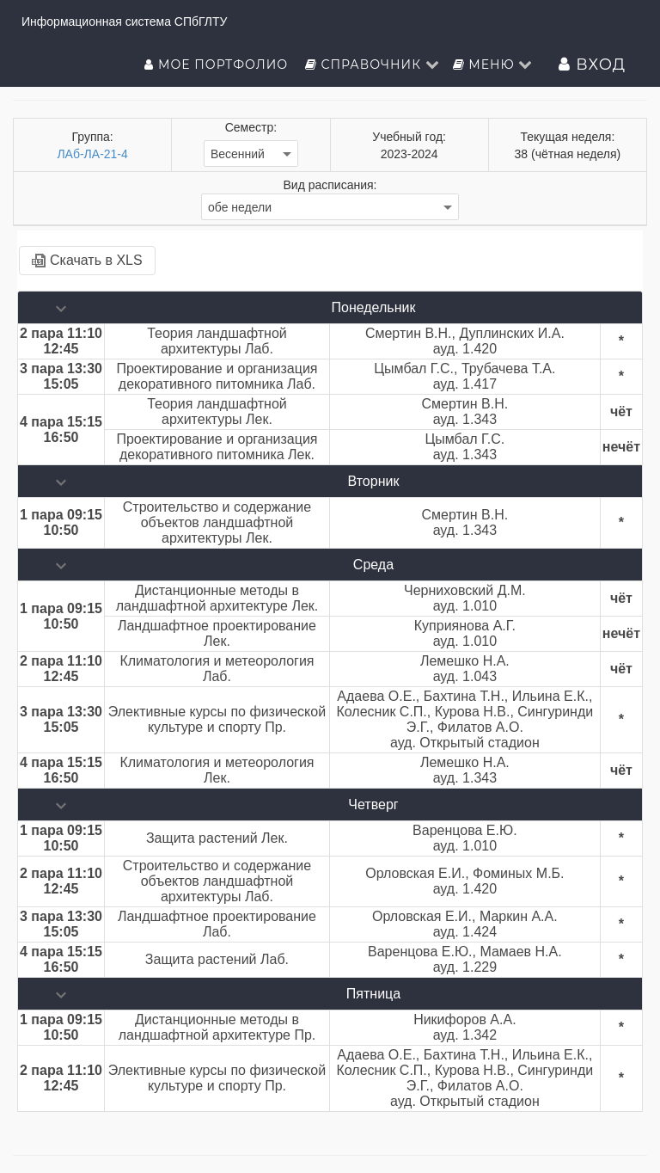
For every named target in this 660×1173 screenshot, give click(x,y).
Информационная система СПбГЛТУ (124, 21)
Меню (493, 64)
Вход (592, 64)
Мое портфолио (217, 64)
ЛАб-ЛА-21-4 (92, 154)
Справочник (372, 64)
